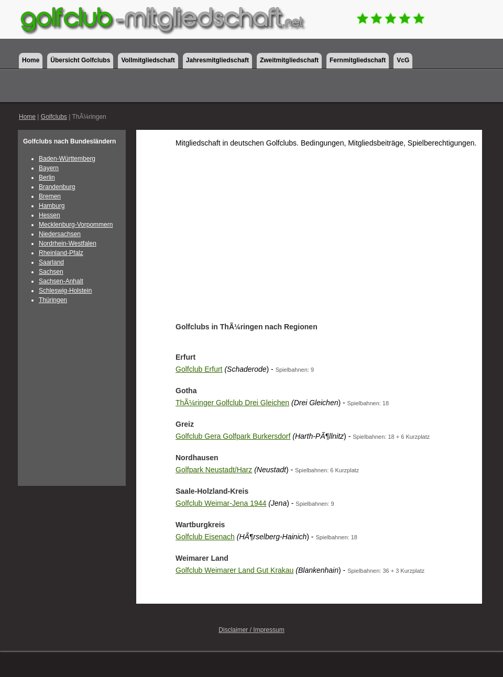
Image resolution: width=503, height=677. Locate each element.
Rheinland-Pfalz (61, 253)
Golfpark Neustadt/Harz (214, 469)
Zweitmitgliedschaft (289, 60)
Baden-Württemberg (67, 158)
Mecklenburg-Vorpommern (76, 224)
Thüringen (53, 300)
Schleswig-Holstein (65, 290)
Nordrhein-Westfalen (67, 243)
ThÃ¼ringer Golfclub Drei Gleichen (232, 402)
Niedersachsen (60, 234)
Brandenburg (57, 187)
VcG (403, 60)
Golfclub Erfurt (199, 369)
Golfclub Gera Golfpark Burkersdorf (233, 436)
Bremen (50, 196)
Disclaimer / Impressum (251, 630)
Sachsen (51, 271)
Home (30, 60)
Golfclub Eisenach (205, 536)
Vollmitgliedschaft (147, 60)
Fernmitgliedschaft (358, 60)
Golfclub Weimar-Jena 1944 (221, 503)
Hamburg (51, 205)
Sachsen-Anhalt (61, 281)
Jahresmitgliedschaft (217, 60)
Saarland (51, 262)
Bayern (49, 168)
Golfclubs (54, 116)
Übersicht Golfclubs (80, 60)
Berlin (47, 177)
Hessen (49, 215)
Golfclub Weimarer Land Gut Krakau (234, 570)
